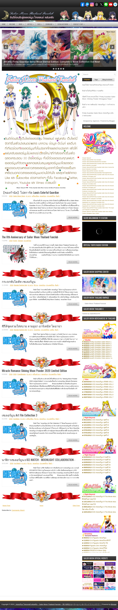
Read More (72, 217)
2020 (14, 374)
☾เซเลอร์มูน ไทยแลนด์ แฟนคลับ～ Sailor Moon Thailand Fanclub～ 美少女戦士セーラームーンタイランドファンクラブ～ (57, 604)
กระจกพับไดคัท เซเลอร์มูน (18, 281)
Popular (87, 79)
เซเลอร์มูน (43, 196)
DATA (40, 23)
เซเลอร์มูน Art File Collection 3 (19, 415)
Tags (96, 79)
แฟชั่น (52, 330)
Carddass (16, 419)
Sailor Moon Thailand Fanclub (95, 303)
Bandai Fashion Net (20, 285)
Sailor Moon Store (19, 196)
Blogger (112, 121)
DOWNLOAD (51, 23)
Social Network (64, 23)
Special (20, 241)
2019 (10, 196)
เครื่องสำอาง (36, 374)
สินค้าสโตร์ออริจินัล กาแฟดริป (92, 91)
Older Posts (76, 505)
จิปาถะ (36, 285)
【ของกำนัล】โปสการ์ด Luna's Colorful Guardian (30, 192)
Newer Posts (6, 505)
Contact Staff (79, 23)
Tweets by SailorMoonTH (91, 314)
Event (15, 241)
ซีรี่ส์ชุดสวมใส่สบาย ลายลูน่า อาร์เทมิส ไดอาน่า (32, 326)
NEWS (22, 23)
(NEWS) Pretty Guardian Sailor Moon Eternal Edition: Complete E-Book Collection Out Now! (52, 62)
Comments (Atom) (18, 510)
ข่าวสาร (28, 196)
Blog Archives (107, 79)
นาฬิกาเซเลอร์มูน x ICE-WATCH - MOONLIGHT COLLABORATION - (38, 459)
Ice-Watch (17, 463)
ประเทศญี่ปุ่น (51, 196)
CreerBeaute (21, 374)
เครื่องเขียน (35, 196)
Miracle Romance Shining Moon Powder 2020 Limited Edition (34, 370)
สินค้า (58, 196)
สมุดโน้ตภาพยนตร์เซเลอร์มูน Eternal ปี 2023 (97, 85)
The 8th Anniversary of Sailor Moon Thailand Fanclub (30, 236)
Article (31, 23)
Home (3, 24)
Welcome (12, 24)
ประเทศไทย (27, 241)
